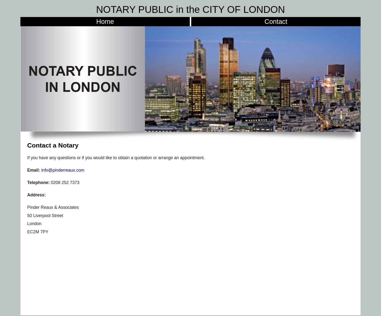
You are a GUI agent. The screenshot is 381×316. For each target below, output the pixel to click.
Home (105, 21)
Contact (276, 21)
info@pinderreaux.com (62, 170)
